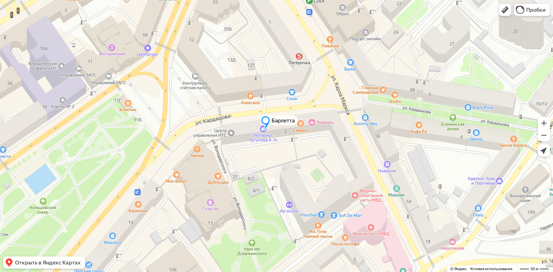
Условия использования (491, 269)
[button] (505, 10)
